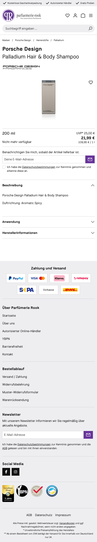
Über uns (8, 323)
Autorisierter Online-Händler (21, 331)
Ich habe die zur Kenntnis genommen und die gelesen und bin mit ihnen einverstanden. (46, 446)
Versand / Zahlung (14, 377)
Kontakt (7, 354)
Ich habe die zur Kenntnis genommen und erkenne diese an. (49, 169)
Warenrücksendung (15, 400)
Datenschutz (43, 515)
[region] (48, 100)
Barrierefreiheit (12, 347)
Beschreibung (12, 185)
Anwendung (11, 222)
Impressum (63, 515)
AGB (4, 448)
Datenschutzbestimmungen (38, 167)
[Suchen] (90, 28)
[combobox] (44, 28)
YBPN (6, 339)
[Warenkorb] (83, 15)
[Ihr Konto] (75, 15)
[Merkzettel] (67, 15)
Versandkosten (67, 523)
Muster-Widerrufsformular (20, 392)
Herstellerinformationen (19, 233)
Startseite (9, 316)
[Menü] (91, 15)
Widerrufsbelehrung (15, 384)
